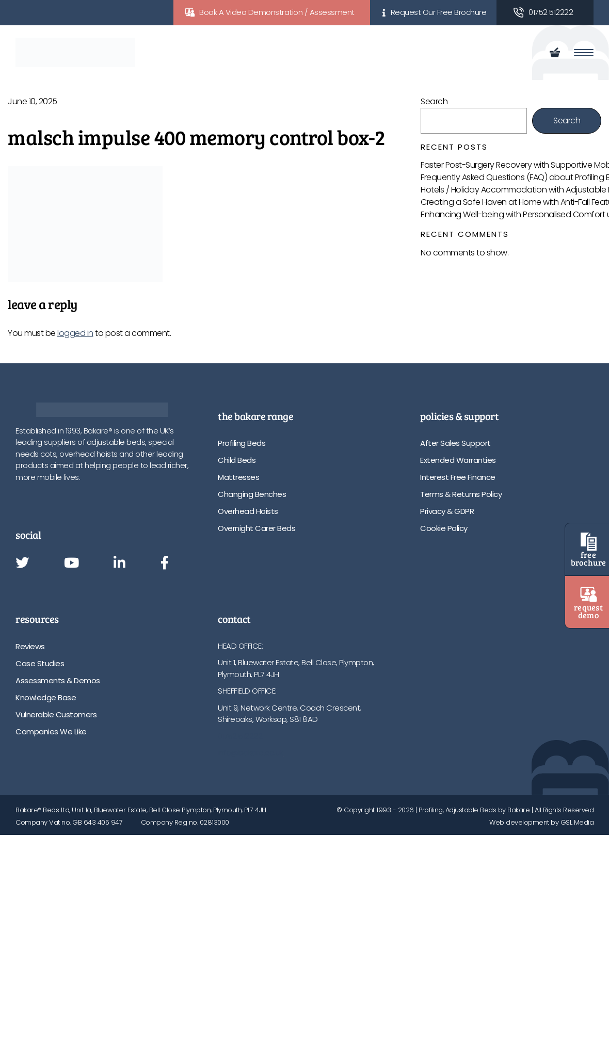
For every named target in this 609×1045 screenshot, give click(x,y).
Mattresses (238, 477)
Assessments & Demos (57, 680)
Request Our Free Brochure (439, 12)
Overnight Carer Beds (256, 528)
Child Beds (236, 460)
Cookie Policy (444, 528)
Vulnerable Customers (56, 714)
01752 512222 (550, 12)
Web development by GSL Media (541, 822)
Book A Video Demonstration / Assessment (277, 12)
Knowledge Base (45, 697)
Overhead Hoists (248, 511)
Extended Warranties (458, 460)
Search (434, 101)
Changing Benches (252, 494)
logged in (75, 333)
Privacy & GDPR (447, 511)
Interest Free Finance (457, 477)
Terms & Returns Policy (461, 494)
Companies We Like (51, 731)
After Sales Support (455, 443)
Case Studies (39, 663)
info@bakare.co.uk (250, 752)
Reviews (30, 646)
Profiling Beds (241, 443)
